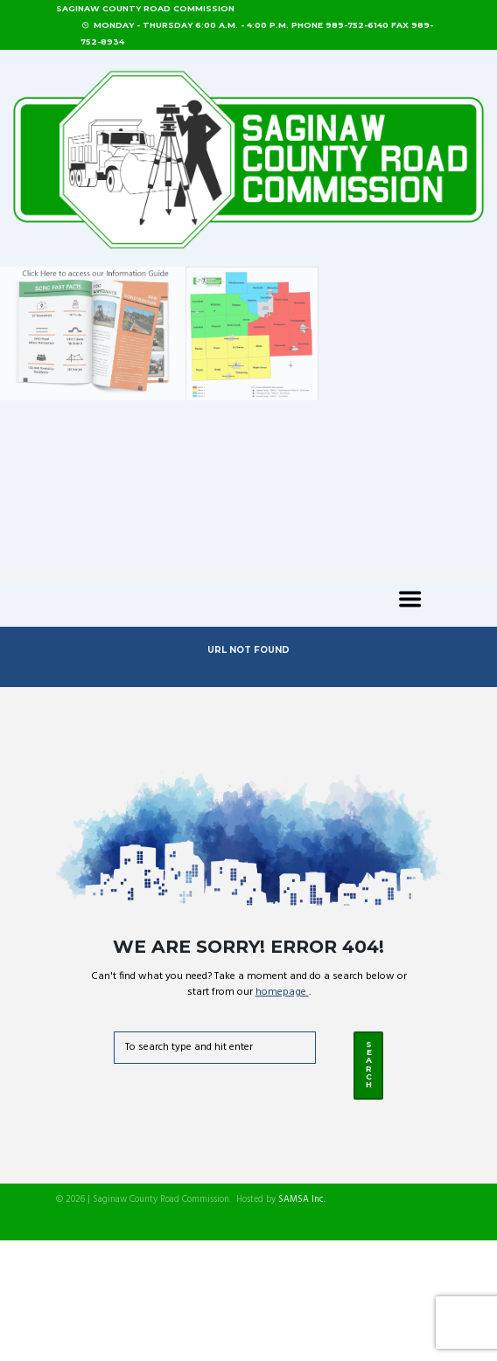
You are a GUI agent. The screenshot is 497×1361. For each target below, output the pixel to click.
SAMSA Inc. (302, 1200)
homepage (282, 992)
